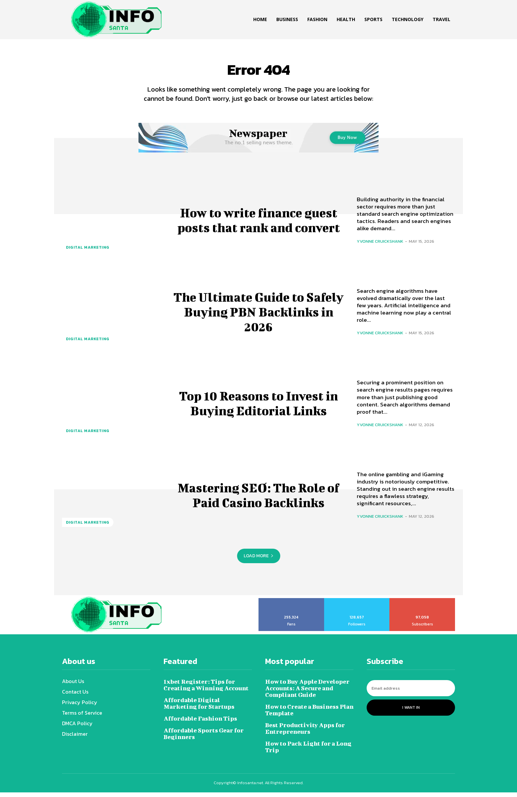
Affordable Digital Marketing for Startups (199, 708)
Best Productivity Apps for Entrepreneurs (305, 733)
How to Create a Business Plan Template (309, 714)
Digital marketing (87, 252)
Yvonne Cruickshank (380, 246)
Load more (259, 560)
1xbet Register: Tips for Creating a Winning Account (206, 689)
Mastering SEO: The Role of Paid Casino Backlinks (258, 499)
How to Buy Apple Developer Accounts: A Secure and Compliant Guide (307, 693)
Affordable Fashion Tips (200, 723)
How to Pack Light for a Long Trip (308, 751)
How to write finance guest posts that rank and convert (258, 223)
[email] (411, 693)
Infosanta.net (250, 787)
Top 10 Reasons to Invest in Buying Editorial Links (258, 407)
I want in (411, 712)
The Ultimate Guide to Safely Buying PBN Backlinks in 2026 (258, 315)
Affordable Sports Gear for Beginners (204, 738)
